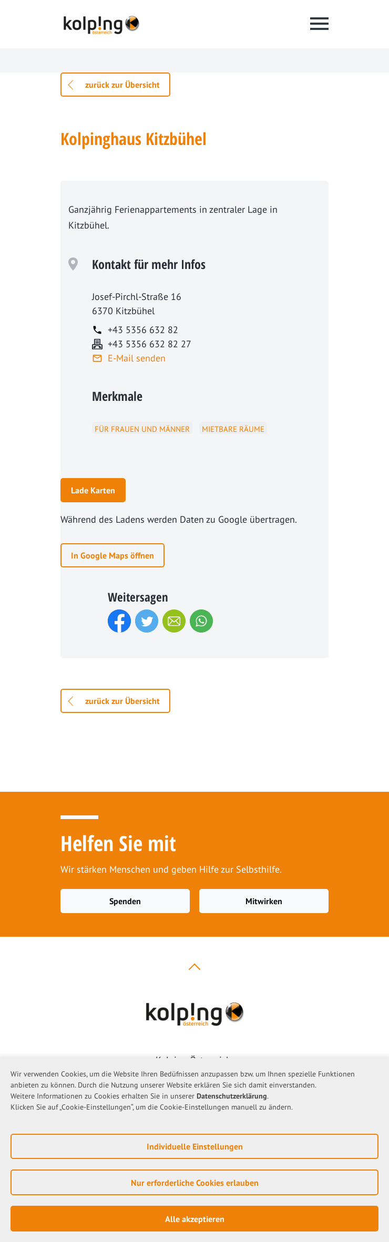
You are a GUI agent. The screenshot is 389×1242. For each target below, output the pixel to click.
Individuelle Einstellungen (195, 1146)
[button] (119, 621)
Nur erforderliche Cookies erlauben (195, 1182)
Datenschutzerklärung (232, 1096)
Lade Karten (93, 490)
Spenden (125, 901)
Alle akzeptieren (194, 1219)
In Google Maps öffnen (112, 555)
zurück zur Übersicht (122, 84)
